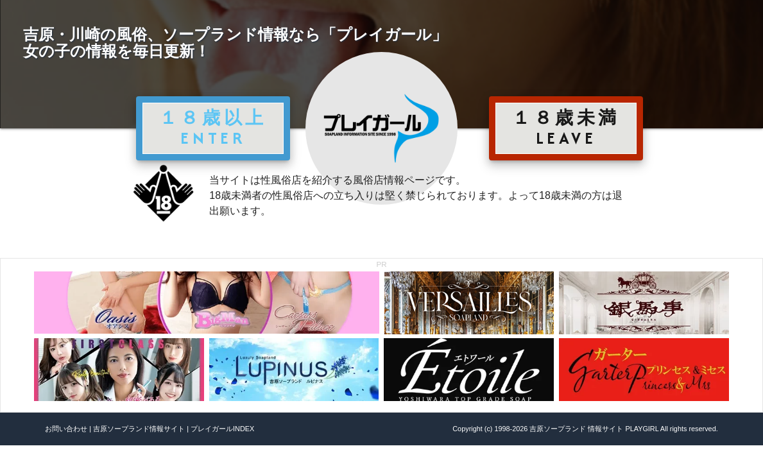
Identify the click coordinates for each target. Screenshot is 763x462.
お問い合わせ (66, 428)
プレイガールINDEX (222, 428)
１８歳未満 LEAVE (566, 128)
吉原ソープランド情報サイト (139, 428)
